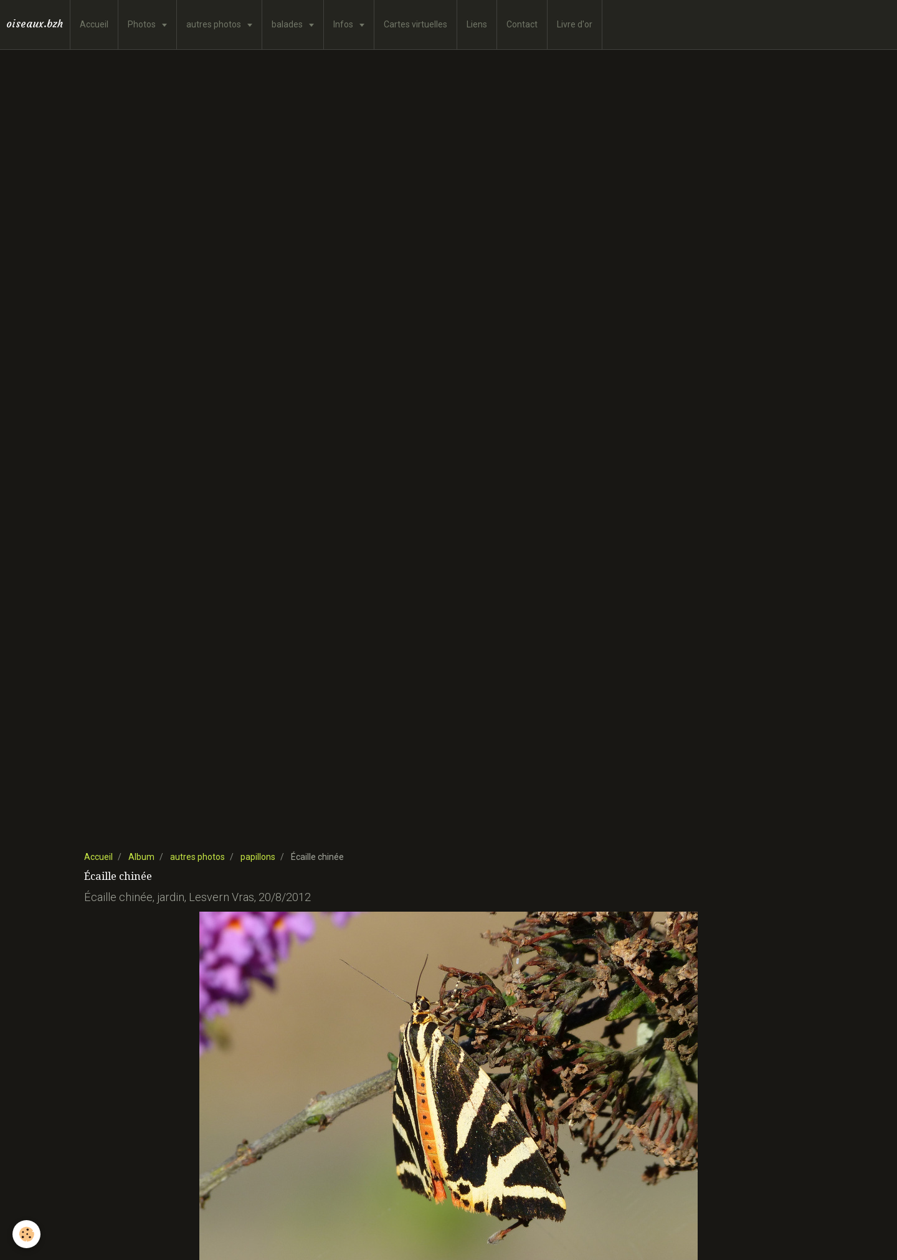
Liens (477, 24)
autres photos (214, 24)
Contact (522, 24)
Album (141, 857)
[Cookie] (26, 1234)
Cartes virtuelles (415, 24)
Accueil (94, 24)
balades (288, 24)
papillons (257, 857)
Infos (344, 24)
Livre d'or (574, 24)
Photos (143, 24)
